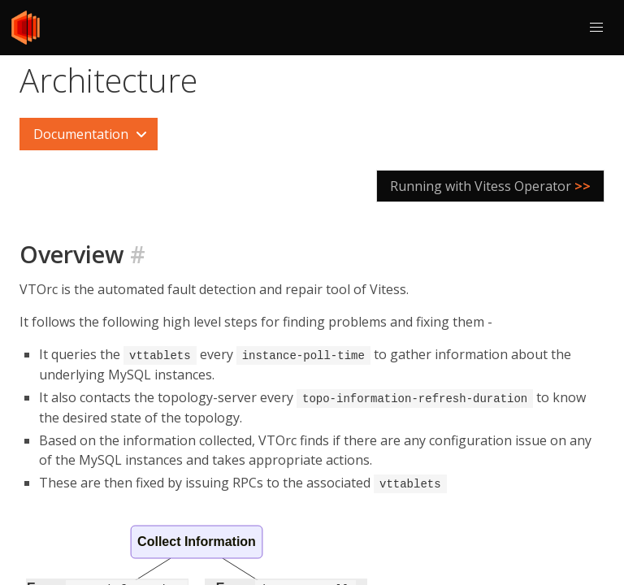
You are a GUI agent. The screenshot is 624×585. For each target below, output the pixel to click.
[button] (596, 27)
